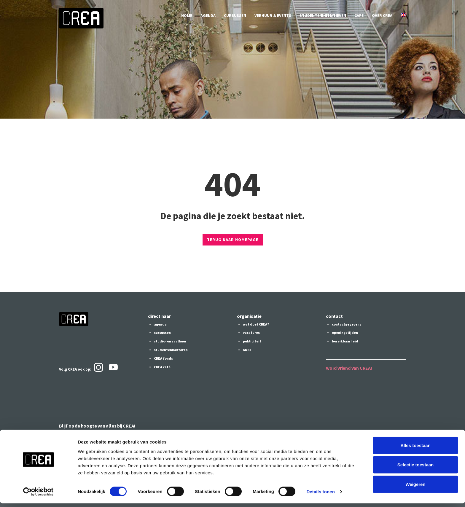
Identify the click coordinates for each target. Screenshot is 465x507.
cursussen (235, 15)
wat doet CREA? (256, 324)
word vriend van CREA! (349, 367)
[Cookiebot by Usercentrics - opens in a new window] (38, 495)
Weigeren (415, 487)
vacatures (251, 332)
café (359, 15)
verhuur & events (272, 15)
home (186, 15)
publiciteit (252, 341)
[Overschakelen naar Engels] (403, 15)
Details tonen (320, 495)
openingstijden (345, 332)
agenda (208, 15)
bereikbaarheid (345, 341)
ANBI (247, 349)
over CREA (382, 15)
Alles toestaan (415, 448)
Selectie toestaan (415, 468)
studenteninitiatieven (323, 15)
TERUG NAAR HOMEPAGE (232, 239)
